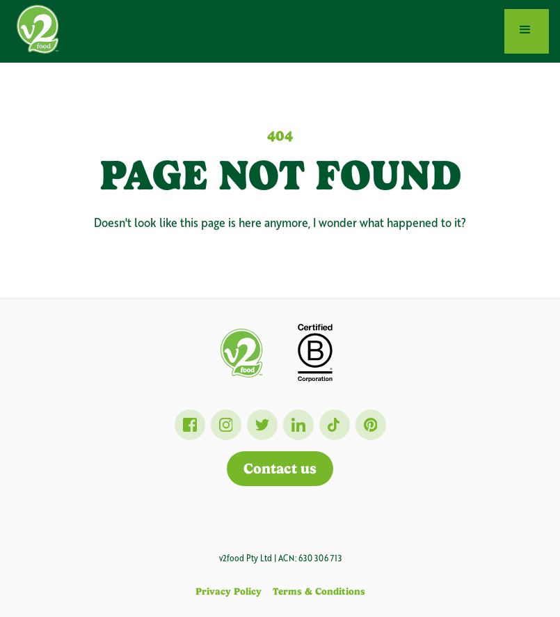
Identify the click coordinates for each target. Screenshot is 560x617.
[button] (526, 31)
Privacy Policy (228, 591)
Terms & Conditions (319, 591)
